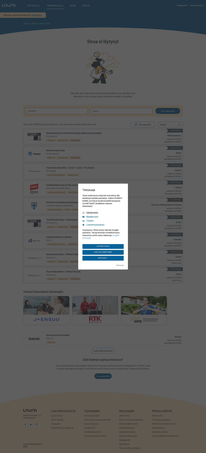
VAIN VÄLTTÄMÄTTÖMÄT (103, 252)
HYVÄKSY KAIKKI (103, 246)
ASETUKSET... (103, 258)
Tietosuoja (120, 265)
